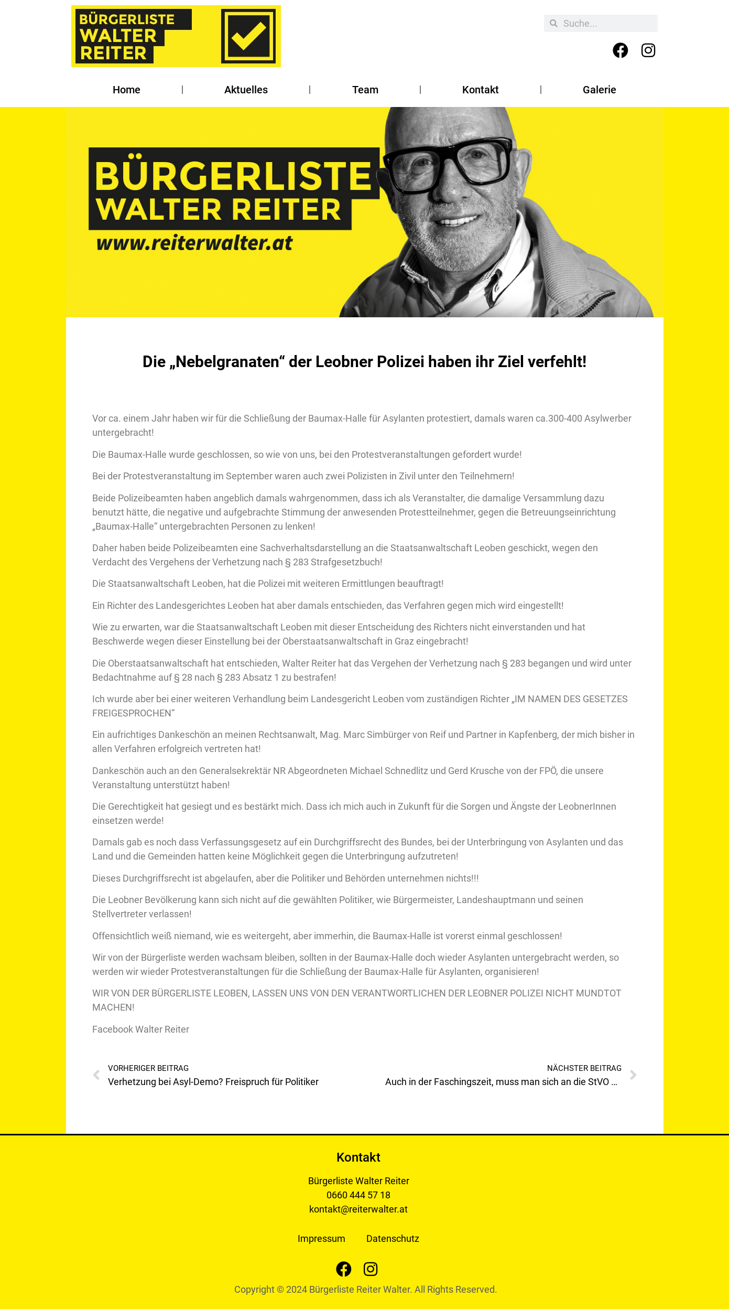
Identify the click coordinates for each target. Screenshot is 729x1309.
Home (126, 89)
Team (365, 89)
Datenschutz (392, 1238)
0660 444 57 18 (358, 1194)
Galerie (599, 89)
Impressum (321, 1238)
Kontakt (480, 89)
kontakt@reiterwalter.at (358, 1209)
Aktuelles (246, 89)
